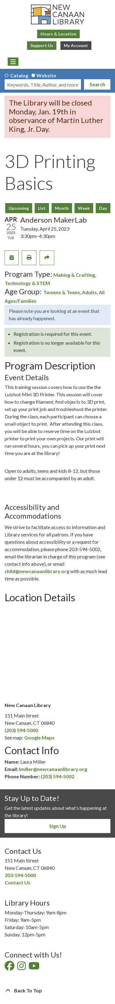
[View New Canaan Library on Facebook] (10, 967)
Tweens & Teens (61, 292)
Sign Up (57, 826)
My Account (76, 45)
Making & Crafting (74, 275)
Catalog (19, 75)
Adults (89, 292)
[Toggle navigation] (13, 61)
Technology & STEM (27, 283)
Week (84, 208)
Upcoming (19, 208)
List (42, 208)
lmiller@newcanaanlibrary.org (53, 769)
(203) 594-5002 (57, 776)
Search (97, 84)
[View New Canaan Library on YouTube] (34, 967)
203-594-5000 (20, 875)
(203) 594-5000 (21, 730)
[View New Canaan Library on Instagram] (22, 967)
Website (46, 75)
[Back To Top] (57, 991)
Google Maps (39, 737)
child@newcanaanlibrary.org (37, 571)
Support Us (41, 45)
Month (62, 208)
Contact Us (17, 882)
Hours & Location (58, 33)
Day (103, 208)
